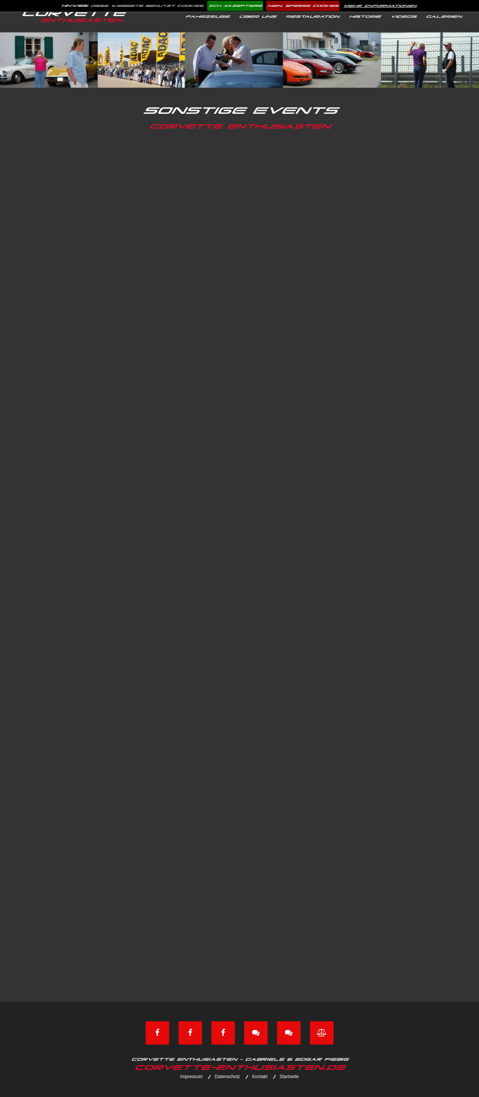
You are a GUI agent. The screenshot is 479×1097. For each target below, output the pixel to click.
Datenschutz (227, 1076)
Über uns (257, 17)
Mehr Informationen (380, 6)
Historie (365, 17)
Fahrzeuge (207, 17)
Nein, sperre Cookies (302, 6)
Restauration (312, 17)
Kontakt (260, 1076)
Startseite (289, 1076)
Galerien (444, 17)
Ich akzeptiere (235, 6)
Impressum (191, 1076)
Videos (403, 17)
